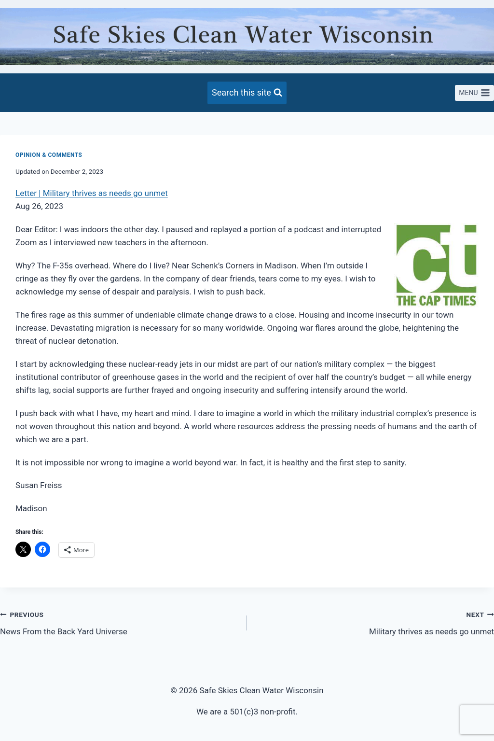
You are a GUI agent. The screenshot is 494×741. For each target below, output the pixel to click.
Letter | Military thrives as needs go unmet (91, 193)
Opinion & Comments (48, 155)
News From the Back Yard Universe (119, 622)
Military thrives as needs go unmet (374, 622)
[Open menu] (474, 93)
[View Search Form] (247, 93)
